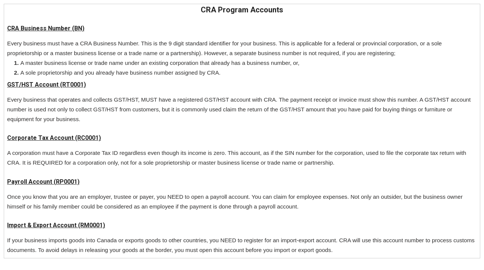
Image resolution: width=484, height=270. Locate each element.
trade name (143, 53)
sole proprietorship (49, 72)
